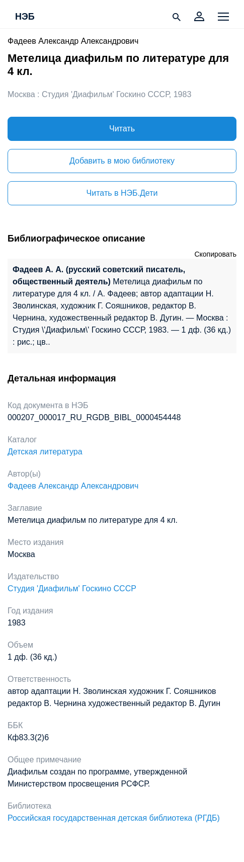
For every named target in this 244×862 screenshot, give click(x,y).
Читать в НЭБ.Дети (122, 193)
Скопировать (215, 254)
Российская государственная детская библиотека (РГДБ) (114, 818)
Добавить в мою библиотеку (122, 160)
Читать (122, 128)
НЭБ (25, 17)
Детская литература (45, 451)
